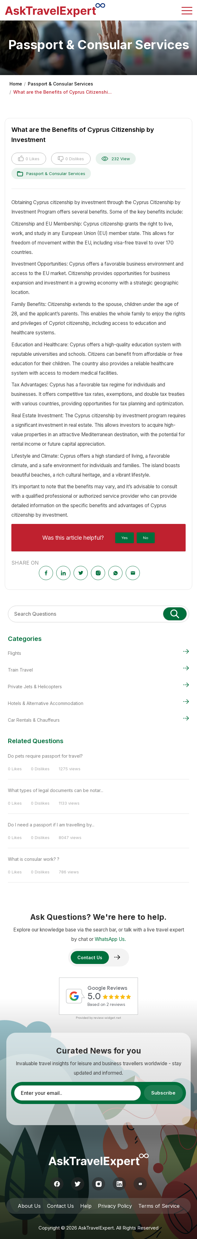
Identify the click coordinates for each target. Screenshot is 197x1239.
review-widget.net (107, 1018)
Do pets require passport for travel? (45, 756)
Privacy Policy (115, 1206)
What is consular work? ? (33, 859)
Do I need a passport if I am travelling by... (51, 824)
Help (86, 1206)
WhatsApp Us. (110, 939)
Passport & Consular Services (60, 83)
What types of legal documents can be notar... (55, 790)
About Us (29, 1206)
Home (15, 83)
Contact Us (60, 1206)
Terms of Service (159, 1206)
